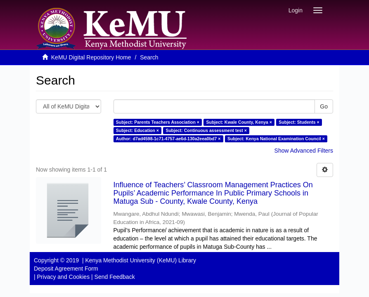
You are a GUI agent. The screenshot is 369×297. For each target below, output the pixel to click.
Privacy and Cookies (63, 276)
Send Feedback (115, 276)
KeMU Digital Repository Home (91, 57)
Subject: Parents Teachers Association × (157, 122)
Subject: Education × (137, 130)
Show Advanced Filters (303, 150)
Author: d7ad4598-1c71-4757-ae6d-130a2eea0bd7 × (168, 138)
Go (324, 106)
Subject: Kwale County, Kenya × (239, 122)
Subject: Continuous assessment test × (206, 130)
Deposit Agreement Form (66, 268)
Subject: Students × (299, 122)
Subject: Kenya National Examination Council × (276, 138)
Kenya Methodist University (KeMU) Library (140, 260)
